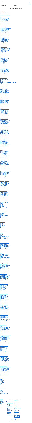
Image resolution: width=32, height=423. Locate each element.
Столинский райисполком (4, 340)
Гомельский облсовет (4, 91)
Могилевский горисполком (4, 236)
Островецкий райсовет (4, 278)
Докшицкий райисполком (4, 113)
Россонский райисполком (4, 309)
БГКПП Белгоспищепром (4, 18)
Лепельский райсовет (4, 184)
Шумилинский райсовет (4, 372)
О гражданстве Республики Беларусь (17, 415)
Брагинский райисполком (4, 37)
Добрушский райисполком (4, 111)
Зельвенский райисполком (4, 135)
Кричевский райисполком (4, 173)
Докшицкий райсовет (3, 114)
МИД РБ (1, 204)
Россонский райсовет (3, 310)
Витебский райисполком (4, 64)
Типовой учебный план (4, 393)
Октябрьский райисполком (4, 268)
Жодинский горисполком (4, 133)
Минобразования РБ (3, 211)
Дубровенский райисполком (5, 120)
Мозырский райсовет (3, 244)
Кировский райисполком (4, 151)
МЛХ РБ (1, 233)
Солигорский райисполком (4, 331)
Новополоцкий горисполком (5, 265)
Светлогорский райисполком (5, 311)
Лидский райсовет (3, 186)
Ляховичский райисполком (4, 198)
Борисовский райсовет (4, 36)
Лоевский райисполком (4, 192)
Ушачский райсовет (3, 349)
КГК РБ (1, 150)
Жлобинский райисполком (4, 131)
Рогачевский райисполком (4, 307)
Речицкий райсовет (3, 306)
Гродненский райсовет (4, 105)
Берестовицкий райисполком (5, 26)
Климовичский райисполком (5, 155)
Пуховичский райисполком (4, 301)
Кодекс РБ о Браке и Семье (10, 410)
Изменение (2, 384)
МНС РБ (1, 234)
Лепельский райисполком (4, 183)
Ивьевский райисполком (4, 142)
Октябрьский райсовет (4, 269)
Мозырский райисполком (4, 243)
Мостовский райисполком (4, 247)
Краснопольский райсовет (4, 172)
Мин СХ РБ (2, 206)
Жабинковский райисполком (5, 126)
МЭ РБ (1, 253)
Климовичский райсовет (4, 156)
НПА (1, 404)
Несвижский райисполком (4, 260)
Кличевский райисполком (4, 157)
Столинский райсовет (4, 341)
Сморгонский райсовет (4, 330)
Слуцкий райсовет (3, 325)
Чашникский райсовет (4, 359)
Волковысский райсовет (4, 68)
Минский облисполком (4, 217)
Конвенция (2, 385)
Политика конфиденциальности (16, 419)
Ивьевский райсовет (3, 143)
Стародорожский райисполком (5, 335)
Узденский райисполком (4, 346)
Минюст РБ (2, 228)
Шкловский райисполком (4, 369)
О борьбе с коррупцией (17, 408)
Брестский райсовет (3, 47)
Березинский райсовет (4, 22)
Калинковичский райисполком (5, 144)
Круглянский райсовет (4, 176)
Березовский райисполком (4, 23)
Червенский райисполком (4, 360)
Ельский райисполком (4, 124)
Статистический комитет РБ (5, 337)
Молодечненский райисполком (5, 245)
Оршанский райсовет (3, 274)
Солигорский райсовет (4, 332)
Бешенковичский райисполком (5, 28)
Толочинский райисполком (4, 342)
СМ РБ (1, 326)
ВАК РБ (1, 52)
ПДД (1, 403)
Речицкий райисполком (4, 305)
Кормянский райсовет (4, 167)
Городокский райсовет (4, 98)
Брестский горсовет (3, 42)
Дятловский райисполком (4, 122)
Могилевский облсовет (4, 239)
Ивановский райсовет (4, 139)
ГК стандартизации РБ (4, 79)
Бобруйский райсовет (4, 33)
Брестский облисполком (4, 43)
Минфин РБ (2, 226)
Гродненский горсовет (4, 101)
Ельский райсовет (3, 125)
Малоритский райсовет (4, 202)
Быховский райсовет (3, 51)
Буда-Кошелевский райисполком (5, 48)
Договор (1, 381)
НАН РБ (1, 256)
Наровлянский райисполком (5, 257)
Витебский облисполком (4, 62)
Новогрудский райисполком (5, 263)
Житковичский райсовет (4, 130)
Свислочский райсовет (4, 315)
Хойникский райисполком (4, 351)
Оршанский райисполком (4, 273)
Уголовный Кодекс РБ (10, 403)
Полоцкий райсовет (3, 295)
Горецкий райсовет (3, 95)
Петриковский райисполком (5, 283)
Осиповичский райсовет (4, 276)
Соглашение (2, 392)
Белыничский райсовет (4, 20)
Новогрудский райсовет (4, 264)
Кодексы (1, 399)
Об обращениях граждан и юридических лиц (17, 413)
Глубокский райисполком (4, 83)
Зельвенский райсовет (4, 136)
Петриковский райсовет (4, 284)
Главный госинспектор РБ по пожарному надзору (8, 82)
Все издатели (2, 11)
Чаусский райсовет (3, 357)
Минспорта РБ (2, 222)
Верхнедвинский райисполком (5, 53)
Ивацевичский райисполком (5, 140)
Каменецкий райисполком (4, 146)
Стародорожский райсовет (4, 336)
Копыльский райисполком (4, 162)
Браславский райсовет (4, 40)
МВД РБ (1, 203)
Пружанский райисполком (4, 299)
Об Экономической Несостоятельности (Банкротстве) (17, 417)
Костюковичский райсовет (4, 170)
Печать (29, 3)
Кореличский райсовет (4, 165)
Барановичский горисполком (5, 12)
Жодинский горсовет (3, 134)
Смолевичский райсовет (4, 328)
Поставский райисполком (4, 296)
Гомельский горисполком (4, 88)
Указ (1, 394)
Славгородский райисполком (5, 319)
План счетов (2, 402)
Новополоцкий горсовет (4, 266)
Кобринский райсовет (4, 161)
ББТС (1, 17)
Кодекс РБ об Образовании (9, 413)
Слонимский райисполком (4, 321)
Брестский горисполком (4, 41)
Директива (2, 380)
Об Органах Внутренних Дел (17, 407)
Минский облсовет (3, 218)
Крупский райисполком (4, 177)
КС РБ (1, 180)
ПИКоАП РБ (9, 412)
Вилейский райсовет (3, 59)
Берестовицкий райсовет (4, 27)
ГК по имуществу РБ (3, 78)
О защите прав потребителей (16, 400)
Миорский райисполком (4, 229)
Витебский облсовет (3, 63)
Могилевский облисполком (4, 238)
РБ (0, 304)
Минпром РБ (2, 213)
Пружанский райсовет (4, 300)
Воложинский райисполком (4, 69)
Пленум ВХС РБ (3, 290)
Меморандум (2, 386)
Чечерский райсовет (3, 366)
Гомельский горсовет (3, 89)
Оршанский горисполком (4, 270)
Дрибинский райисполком (4, 115)
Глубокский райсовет (3, 84)
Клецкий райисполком (4, 153)
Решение (1, 391)
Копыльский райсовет (4, 163)
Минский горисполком (4, 215)
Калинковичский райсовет (4, 145)
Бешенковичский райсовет (4, 29)
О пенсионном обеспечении (16, 405)
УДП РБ (1, 345)
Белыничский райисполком (4, 19)
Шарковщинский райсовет (4, 368)
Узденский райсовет (3, 347)
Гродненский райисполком (4, 104)
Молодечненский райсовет (4, 246)
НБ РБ (1, 259)
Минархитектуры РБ (3, 207)
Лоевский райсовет (3, 193)
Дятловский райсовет (4, 123)
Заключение (2, 382)
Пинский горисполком (4, 285)
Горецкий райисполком (4, 94)
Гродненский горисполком (4, 100)
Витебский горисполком (4, 60)
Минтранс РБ (2, 224)
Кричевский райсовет (3, 174)
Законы (1, 400)
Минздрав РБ (2, 208)
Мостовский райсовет (4, 248)
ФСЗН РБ (1, 350)
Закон (1, 383)
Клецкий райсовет (3, 154)
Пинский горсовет (3, 286)
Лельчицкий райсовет (4, 182)
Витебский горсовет (3, 61)
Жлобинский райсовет (4, 132)
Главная (1, 3)
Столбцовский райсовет (4, 339)
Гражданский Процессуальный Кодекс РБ (9, 409)
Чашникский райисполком (4, 358)
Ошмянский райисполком (4, 279)
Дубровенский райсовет (4, 121)
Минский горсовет (3, 216)
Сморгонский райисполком (4, 329)
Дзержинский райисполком (4, 109)
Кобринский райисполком (4, 160)
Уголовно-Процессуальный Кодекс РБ (9, 406)
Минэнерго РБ (2, 227)
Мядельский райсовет (4, 255)
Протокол (1, 390)
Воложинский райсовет (4, 70)
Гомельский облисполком (4, 90)
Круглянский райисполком (4, 175)
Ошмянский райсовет (4, 280)
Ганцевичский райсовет (4, 74)
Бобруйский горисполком (4, 30)
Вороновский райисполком (4, 71)
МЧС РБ (1, 252)
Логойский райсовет (3, 191)
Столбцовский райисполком (5, 338)
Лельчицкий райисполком (4, 181)
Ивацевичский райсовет (4, 141)
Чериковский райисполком (4, 362)
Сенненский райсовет (4, 317)
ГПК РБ (1, 99)
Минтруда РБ (2, 225)
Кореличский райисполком (4, 164)
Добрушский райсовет (4, 112)
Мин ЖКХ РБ (2, 205)
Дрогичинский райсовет (4, 119)
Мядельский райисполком (4, 254)
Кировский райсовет (3, 152)
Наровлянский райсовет (4, 258)
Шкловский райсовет (3, 370)
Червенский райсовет (4, 361)
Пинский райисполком (4, 287)
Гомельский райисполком (4, 92)
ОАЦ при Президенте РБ (4, 267)
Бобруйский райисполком (4, 32)
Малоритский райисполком (4, 201)
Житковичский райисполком (5, 129)
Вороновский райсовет (4, 72)
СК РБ (1, 318)
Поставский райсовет (3, 297)
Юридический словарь (3, 401)
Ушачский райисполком (4, 348)
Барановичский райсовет (4, 16)
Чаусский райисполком (4, 356)
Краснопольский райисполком (5, 171)
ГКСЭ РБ (1, 81)
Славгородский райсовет (4, 320)
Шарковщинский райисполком (5, 367)
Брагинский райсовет (3, 38)
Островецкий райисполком (4, 277)
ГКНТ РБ (1, 80)
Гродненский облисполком (4, 102)
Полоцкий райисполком (4, 294)
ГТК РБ (1, 108)
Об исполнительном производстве (17, 402)
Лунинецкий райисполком (4, 194)
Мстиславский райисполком (5, 249)
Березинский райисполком (4, 21)
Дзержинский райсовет (4, 110)
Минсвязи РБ (2, 214)
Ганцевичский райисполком (5, 73)
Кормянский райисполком (4, 166)
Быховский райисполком (4, 50)
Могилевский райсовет (4, 242)
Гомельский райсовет (4, 93)
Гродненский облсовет (4, 103)
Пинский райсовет (3, 288)
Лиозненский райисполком (4, 187)
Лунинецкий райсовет (4, 195)
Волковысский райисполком (5, 67)
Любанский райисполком (4, 196)
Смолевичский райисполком (5, 327)
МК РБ (1, 232)
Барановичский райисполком (5, 15)
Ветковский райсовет (3, 57)
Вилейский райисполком (4, 58)
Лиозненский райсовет (4, 188)
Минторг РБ (2, 223)
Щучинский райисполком (4, 373)
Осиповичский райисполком (5, 275)
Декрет (1, 379)
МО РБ (1, 235)
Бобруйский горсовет (3, 31)
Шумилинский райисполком (5, 371)
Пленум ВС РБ (2, 289)
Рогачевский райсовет (4, 308)
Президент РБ (2, 298)
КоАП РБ (8, 404)
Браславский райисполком (4, 39)
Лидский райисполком (4, 185)
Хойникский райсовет (4, 352)
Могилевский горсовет (4, 237)
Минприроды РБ (3, 212)
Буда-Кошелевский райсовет (5, 49)
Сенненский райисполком (4, 316)
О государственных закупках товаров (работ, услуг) (17, 410)
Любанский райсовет (3, 197)
